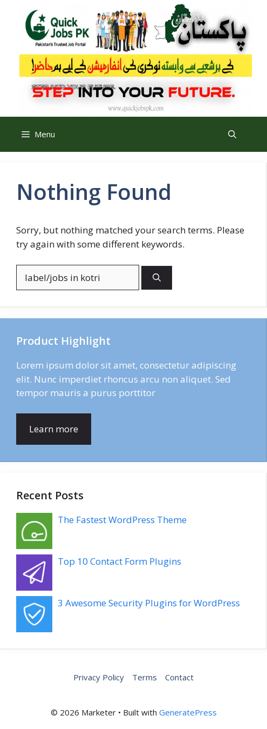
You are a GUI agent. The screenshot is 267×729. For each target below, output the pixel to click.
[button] (232, 134)
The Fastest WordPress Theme (122, 519)
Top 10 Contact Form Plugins (119, 561)
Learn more (53, 429)
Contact (179, 677)
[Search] (156, 278)
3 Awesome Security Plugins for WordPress (149, 603)
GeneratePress (188, 712)
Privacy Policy (98, 677)
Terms (144, 677)
